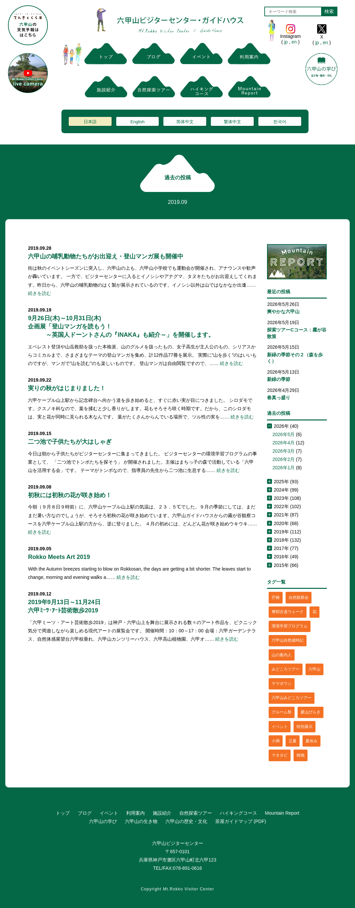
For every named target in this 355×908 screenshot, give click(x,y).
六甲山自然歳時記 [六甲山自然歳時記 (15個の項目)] (288, 640)
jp (286, 42)
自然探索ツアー (195, 813)
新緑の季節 (278, 379)
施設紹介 (162, 813)
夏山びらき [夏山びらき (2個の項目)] (310, 712)
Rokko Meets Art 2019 (59, 557)
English (138, 121)
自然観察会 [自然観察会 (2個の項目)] (299, 597)
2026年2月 (283, 459)
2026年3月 (283, 451)
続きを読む (39, 293)
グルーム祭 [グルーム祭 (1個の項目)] (282, 712)
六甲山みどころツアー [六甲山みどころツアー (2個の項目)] (291, 697)
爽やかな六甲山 (283, 311)
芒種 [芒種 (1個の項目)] (276, 597)
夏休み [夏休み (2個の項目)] (311, 741)
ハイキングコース (238, 813)
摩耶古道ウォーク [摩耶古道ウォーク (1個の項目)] (288, 611)
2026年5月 (283, 434)
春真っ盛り (278, 397)
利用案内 (135, 813)
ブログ (85, 813)
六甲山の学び (103, 821)
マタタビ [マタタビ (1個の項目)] (280, 755)
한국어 (279, 121)
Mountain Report (282, 813)
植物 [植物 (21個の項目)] (301, 755)
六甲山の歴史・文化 (186, 821)
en (294, 42)
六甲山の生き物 (141, 821)
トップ (63, 813)
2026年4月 (283, 442)
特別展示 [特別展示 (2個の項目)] (304, 726)
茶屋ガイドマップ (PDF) (240, 821)
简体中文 (185, 121)
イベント (109, 813)
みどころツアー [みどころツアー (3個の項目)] (286, 669)
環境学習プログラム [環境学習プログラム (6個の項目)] (290, 626)
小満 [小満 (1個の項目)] (276, 741)
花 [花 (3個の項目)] (314, 611)
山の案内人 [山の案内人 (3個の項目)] (282, 655)
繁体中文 (232, 121)
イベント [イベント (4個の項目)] (280, 726)
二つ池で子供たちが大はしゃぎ (70, 441)
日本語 (90, 121)
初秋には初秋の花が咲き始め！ (70, 495)
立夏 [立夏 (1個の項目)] (293, 741)
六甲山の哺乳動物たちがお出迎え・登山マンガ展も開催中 (105, 256)
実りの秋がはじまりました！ (67, 388)
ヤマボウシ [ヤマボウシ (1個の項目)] (282, 683)
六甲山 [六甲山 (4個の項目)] (314, 669)
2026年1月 (283, 467)
